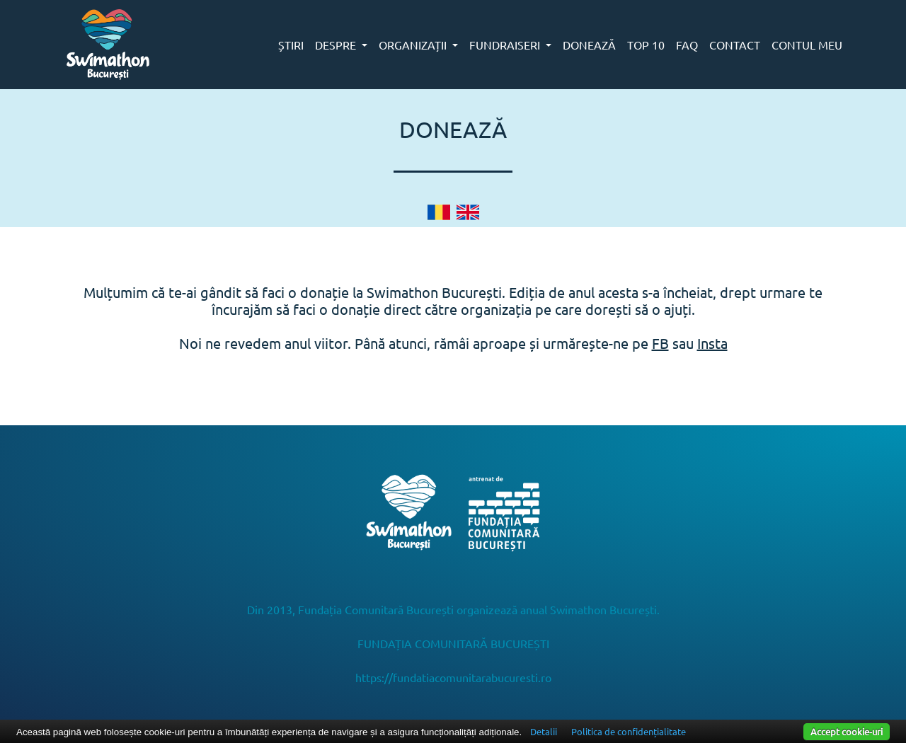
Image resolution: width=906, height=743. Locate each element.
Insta (712, 343)
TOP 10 (646, 45)
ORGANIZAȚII (414, 45)
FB (660, 343)
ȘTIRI (291, 45)
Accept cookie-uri (846, 731)
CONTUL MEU (807, 45)
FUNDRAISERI (506, 45)
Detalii (543, 731)
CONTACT (734, 45)
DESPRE (337, 45)
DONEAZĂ (589, 45)
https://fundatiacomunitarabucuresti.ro (453, 677)
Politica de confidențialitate (628, 731)
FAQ (687, 45)
